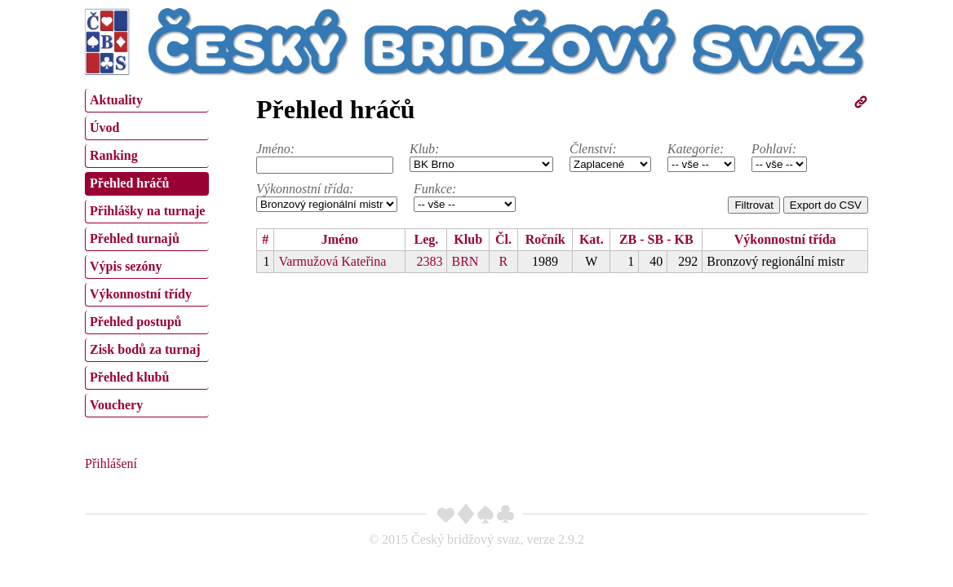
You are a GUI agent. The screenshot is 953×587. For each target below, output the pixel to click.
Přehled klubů (129, 377)
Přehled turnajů (135, 238)
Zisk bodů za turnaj (145, 349)
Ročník (545, 239)
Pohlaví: (773, 149)
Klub (468, 239)
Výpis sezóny (126, 266)
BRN (464, 261)
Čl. (503, 239)
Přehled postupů (135, 322)
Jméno (339, 239)
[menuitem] (147, 101)
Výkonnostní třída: (305, 189)
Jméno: (275, 149)
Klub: (424, 149)
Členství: (593, 149)
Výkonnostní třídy (141, 294)
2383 (429, 261)
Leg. (426, 239)
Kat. (591, 239)
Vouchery (116, 405)
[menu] (147, 251)
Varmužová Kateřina (332, 261)
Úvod (104, 128)
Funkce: (435, 189)
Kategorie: (695, 149)
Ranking (114, 155)
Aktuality (116, 100)
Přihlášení (111, 463)
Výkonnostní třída (785, 239)
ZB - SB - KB (656, 239)
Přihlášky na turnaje (147, 211)
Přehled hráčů (129, 183)
